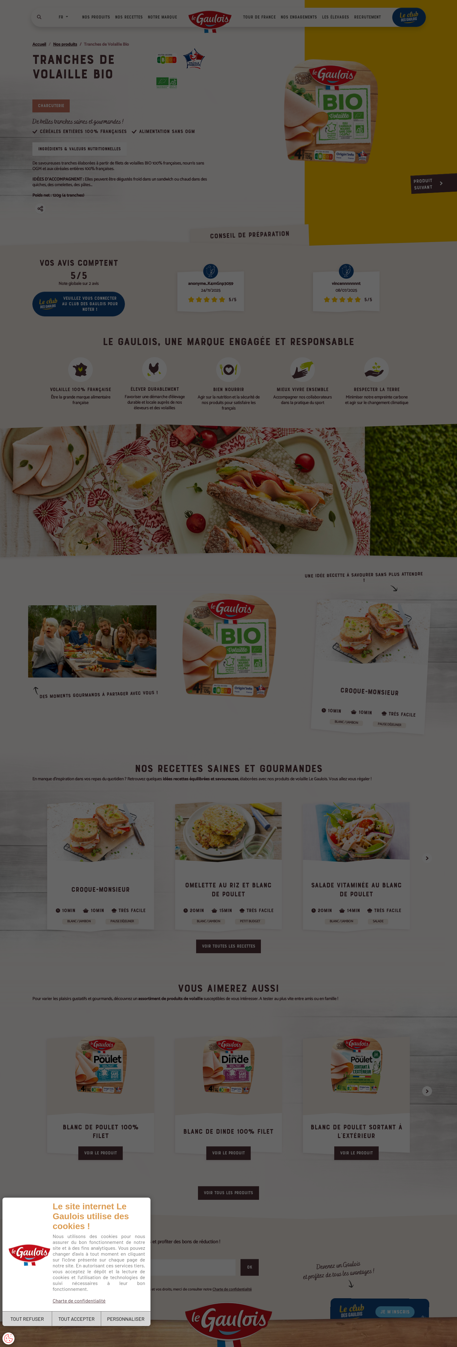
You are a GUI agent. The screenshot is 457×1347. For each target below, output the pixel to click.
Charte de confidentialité (79, 1300)
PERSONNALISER (125, 1319)
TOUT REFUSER (27, 1319)
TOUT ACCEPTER (76, 1319)
